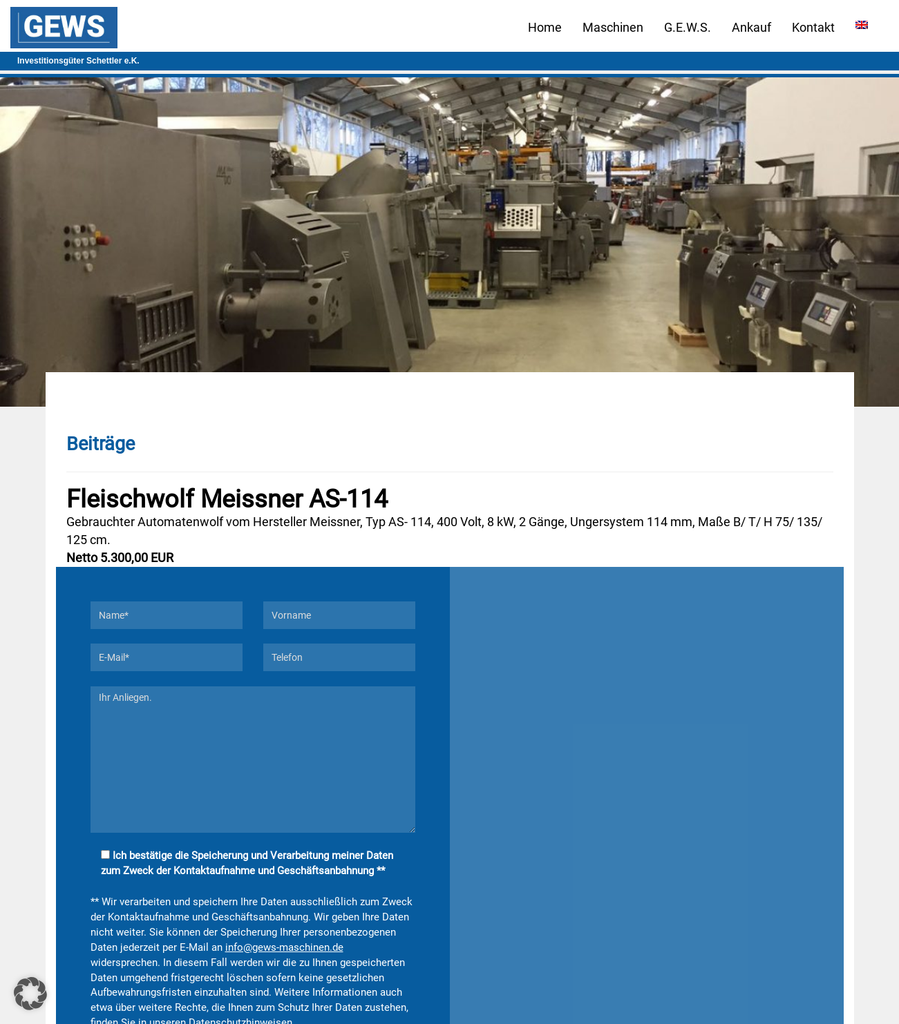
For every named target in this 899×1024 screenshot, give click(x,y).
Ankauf (751, 27)
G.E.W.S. (687, 27)
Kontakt (813, 27)
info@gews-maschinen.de (284, 947)
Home (545, 27)
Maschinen (613, 27)
